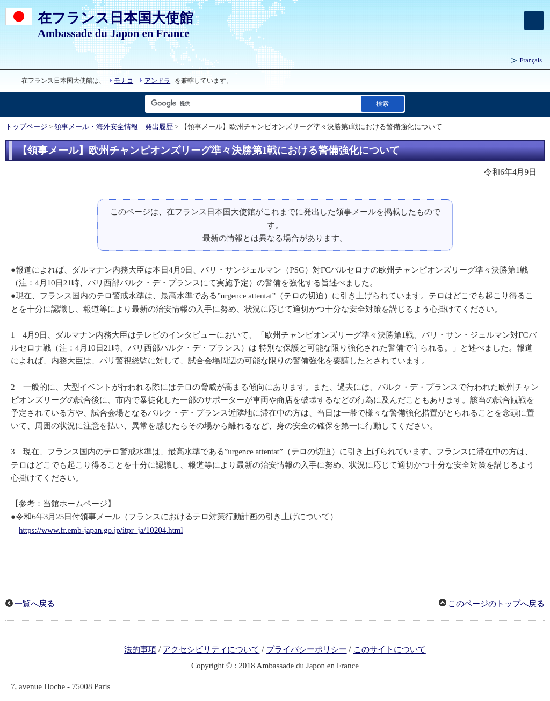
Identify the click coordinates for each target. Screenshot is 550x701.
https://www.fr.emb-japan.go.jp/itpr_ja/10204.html (101, 530)
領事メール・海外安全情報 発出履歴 (113, 127)
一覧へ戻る (35, 603)
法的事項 (140, 650)
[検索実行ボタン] (382, 103)
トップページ (26, 127)
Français (530, 60)
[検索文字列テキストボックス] (251, 103)
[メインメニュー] (534, 20)
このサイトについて (389, 650)
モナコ (123, 80)
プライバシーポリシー (306, 650)
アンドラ (157, 80)
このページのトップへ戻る (496, 603)
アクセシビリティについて (211, 650)
